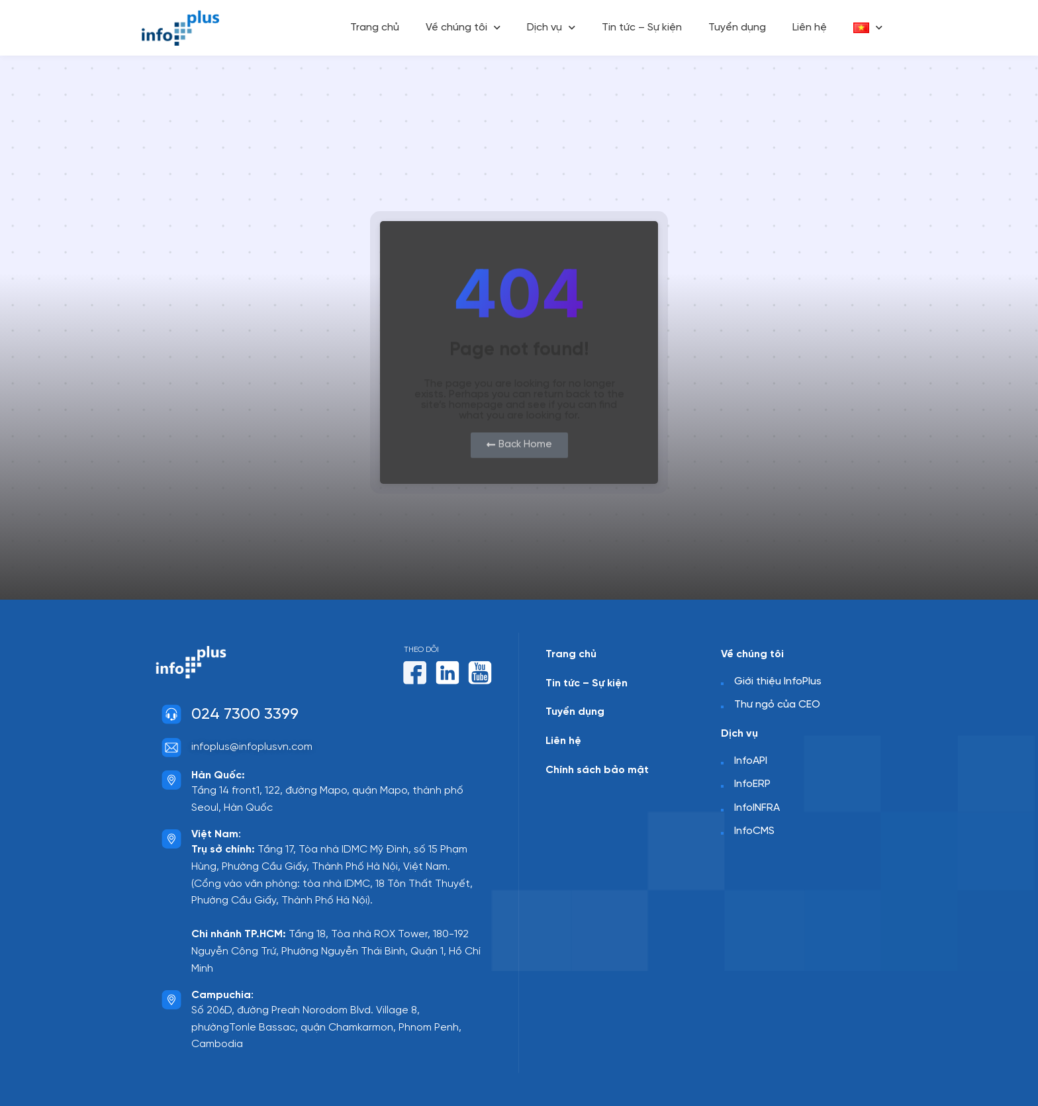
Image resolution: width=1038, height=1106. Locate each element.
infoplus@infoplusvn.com (251, 747)
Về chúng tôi (463, 27)
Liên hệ (809, 27)
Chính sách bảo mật (597, 769)
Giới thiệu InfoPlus (778, 681)
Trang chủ (374, 27)
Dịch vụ (551, 27)
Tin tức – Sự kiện (642, 27)
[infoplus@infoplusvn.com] (171, 747)
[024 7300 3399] (171, 714)
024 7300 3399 (245, 714)
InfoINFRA (757, 807)
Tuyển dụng (737, 27)
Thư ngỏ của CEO (777, 704)
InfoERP (752, 784)
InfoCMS (754, 831)
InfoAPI (750, 760)
